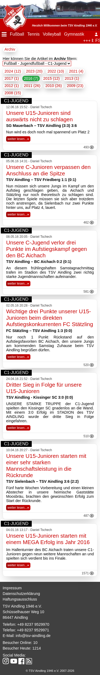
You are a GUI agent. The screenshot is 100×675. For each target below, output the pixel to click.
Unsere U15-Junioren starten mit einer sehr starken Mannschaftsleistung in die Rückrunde (46, 465)
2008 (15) (13, 93)
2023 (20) (34, 71)
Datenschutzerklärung (21, 593)
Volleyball (52, 34)
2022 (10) (55, 71)
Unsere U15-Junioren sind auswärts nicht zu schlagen (39, 116)
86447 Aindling (15, 617)
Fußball (17, 34)
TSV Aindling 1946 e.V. (22, 606)
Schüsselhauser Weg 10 (23, 612)
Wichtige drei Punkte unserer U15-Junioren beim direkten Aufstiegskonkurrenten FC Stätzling (49, 317)
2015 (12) (51, 78)
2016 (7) (31, 78)
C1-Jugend (16, 101)
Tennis (33, 34)
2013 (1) (72, 78)
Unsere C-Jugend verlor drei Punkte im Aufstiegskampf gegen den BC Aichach (46, 248)
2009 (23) (75, 86)
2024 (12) (13, 71)
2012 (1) (12, 86)
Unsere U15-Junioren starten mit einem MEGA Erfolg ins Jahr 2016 (48, 539)
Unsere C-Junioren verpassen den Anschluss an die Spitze (48, 170)
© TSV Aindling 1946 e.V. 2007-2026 (50, 670)
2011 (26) (32, 86)
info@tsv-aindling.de (33, 635)
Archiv (10, 49)
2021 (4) (76, 71)
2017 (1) (12, 78)
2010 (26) (53, 86)
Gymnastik (74, 34)
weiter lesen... (18, 139)
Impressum (12, 588)
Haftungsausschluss (20, 599)
